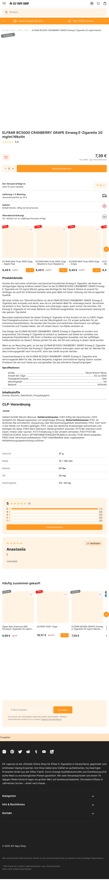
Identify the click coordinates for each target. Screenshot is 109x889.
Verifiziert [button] (95, 543)
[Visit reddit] (28, 752)
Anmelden (63, 710)
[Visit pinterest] (12, 752)
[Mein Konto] (92, 3)
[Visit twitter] (20, 752)
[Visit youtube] (44, 752)
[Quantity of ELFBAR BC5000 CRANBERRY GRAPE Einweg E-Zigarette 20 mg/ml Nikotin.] (9, 168)
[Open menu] (4, 3)
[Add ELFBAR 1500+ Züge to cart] (63, 635)
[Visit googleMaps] (52, 752)
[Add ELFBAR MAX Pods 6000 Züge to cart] (28, 270)
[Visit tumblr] (36, 752)
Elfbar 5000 (23, 30)
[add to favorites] (31, 229)
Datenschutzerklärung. (51, 719)
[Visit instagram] (4, 752)
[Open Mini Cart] (105, 3)
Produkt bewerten (54, 527)
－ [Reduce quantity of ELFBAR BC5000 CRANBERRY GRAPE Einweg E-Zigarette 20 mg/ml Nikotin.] (5, 168)
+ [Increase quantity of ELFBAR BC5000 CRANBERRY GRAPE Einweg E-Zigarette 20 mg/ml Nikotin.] (13, 168)
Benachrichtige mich (61, 168)
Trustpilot (5, 737)
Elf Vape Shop (8, 30)
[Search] (54, 12)
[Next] (3, 21)
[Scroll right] (106, 249)
